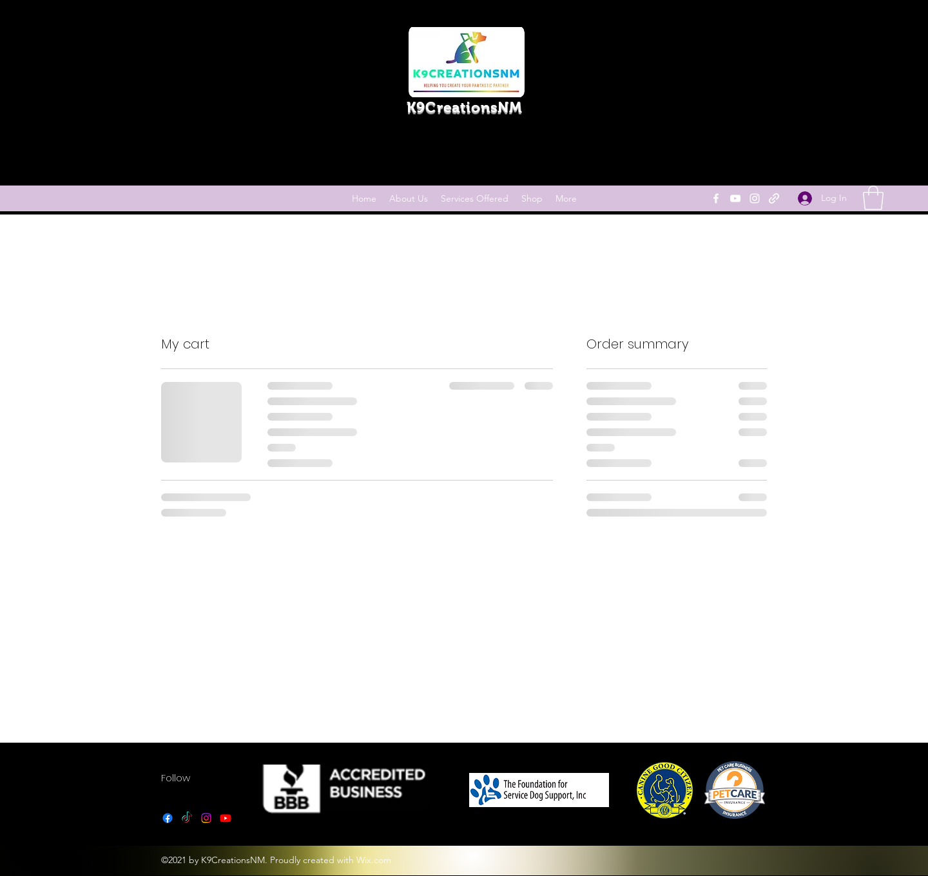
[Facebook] (716, 198)
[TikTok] (186, 818)
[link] (873, 198)
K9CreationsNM (464, 107)
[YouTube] (735, 198)
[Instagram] (754, 198)
